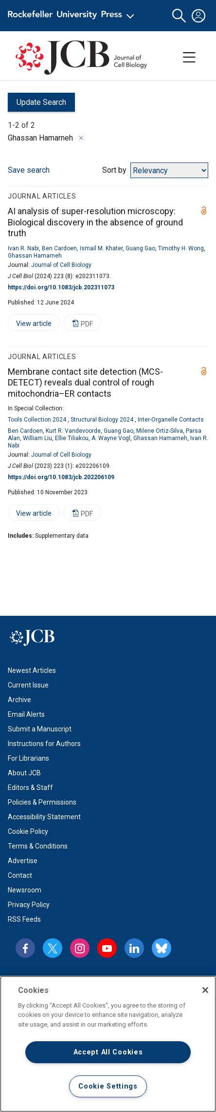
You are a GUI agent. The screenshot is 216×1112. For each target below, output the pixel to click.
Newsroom (24, 890)
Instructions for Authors (44, 744)
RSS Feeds (24, 919)
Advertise (22, 861)
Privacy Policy (29, 905)
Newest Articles (32, 670)
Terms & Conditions (38, 846)
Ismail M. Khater (101, 248)
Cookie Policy (28, 831)
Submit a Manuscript (40, 729)
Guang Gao (140, 248)
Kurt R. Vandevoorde (73, 430)
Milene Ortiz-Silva (159, 430)
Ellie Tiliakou (72, 438)
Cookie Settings (108, 1086)
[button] (179, 16)
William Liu (37, 438)
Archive (19, 700)
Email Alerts (26, 714)
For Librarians (28, 758)
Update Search (37, 105)
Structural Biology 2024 (102, 419)
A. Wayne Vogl (110, 438)
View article (30, 325)
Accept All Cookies (108, 1052)
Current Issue (28, 685)
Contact (20, 875)
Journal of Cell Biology (61, 265)
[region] (108, 1044)
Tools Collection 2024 (37, 419)
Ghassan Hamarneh (35, 255)
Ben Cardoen (59, 248)
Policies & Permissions (42, 802)
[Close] (205, 990)
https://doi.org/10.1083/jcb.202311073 (61, 287)
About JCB (24, 773)
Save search (29, 170)
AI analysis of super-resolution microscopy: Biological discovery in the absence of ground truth (95, 222)
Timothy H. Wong (181, 248)
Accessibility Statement (44, 817)
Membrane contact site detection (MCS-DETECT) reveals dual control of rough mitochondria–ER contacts (85, 382)
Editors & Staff (30, 787)
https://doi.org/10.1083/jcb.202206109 (61, 477)
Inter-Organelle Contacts (171, 419)
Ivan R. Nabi (23, 248)
